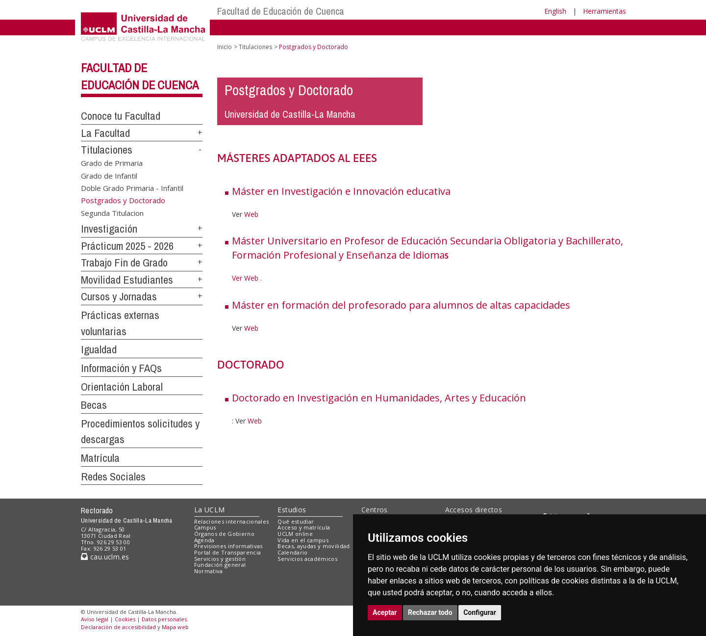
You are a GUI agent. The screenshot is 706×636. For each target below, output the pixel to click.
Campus (205, 527)
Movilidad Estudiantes (127, 279)
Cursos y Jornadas (119, 296)
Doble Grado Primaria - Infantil (132, 188)
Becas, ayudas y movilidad (313, 546)
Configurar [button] (479, 612)
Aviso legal (94, 619)
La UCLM (209, 509)
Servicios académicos (307, 558)
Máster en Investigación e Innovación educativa (341, 191)
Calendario (292, 552)
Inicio (224, 47)
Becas (94, 405)
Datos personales (164, 619)
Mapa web (175, 627)
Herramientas (604, 11)
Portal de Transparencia (227, 552)
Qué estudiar (295, 521)
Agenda (204, 540)
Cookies (125, 619)
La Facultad (105, 133)
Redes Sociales (113, 476)
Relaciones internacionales (231, 521)
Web (251, 214)
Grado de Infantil (109, 175)
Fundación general (220, 564)
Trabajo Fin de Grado (124, 262)
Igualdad (99, 349)
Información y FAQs (121, 368)
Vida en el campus (302, 540)
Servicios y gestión (220, 558)
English (555, 11)
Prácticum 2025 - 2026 (127, 245)
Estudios (291, 509)
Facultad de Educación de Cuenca (280, 11)
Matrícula (100, 457)
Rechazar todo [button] (430, 612)
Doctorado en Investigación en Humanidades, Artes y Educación (379, 397)
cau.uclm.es (105, 556)
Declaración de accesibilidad (118, 627)
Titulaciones (106, 149)
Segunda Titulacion (112, 213)
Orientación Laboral (122, 386)
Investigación (109, 228)
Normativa (208, 571)
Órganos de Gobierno (224, 533)
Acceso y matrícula (303, 527)
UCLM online (295, 533)
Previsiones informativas (228, 546)
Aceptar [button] (385, 612)
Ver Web (245, 278)
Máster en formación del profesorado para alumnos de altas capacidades (401, 305)
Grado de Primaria (112, 163)
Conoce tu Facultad (120, 115)
